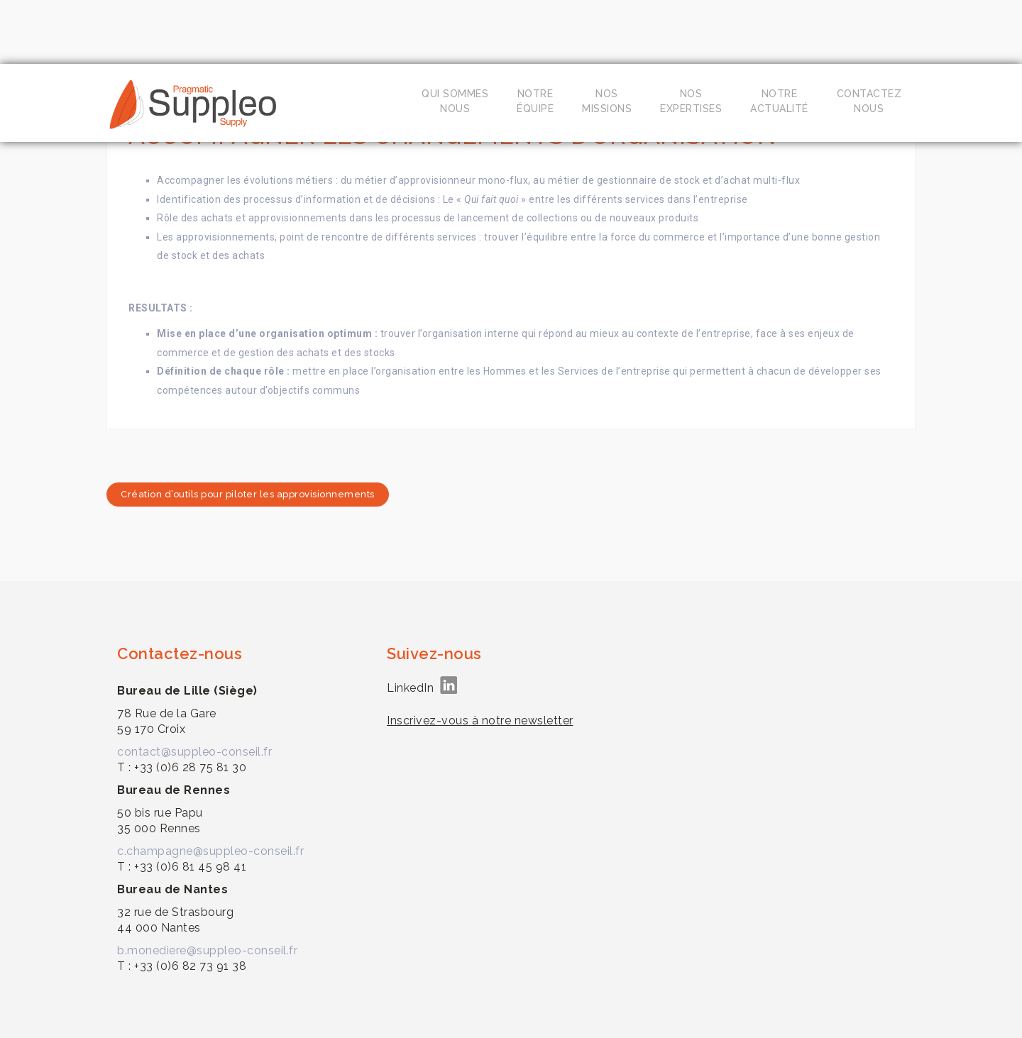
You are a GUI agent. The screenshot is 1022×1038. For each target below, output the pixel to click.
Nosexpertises (691, 101)
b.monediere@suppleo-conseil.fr (207, 950)
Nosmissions (607, 101)
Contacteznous (869, 101)
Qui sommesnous (455, 101)
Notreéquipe (535, 101)
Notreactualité (779, 101)
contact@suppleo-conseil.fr (194, 751)
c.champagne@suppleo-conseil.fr (210, 851)
